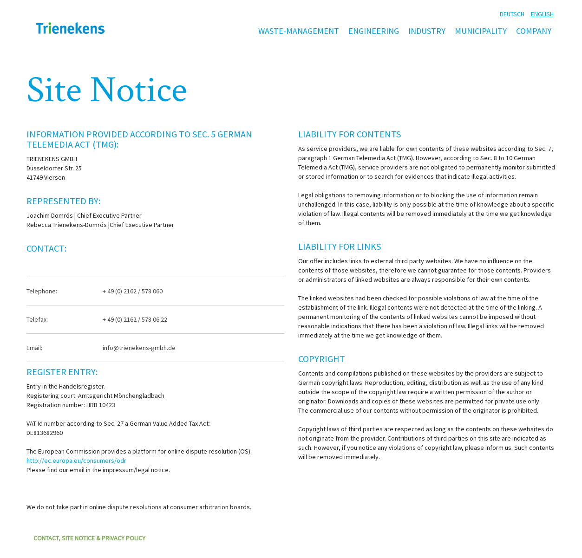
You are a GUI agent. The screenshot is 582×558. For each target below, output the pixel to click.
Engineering (373, 31)
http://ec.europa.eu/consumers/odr (76, 460)
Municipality (481, 31)
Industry (426, 31)
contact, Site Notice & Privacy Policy (89, 538)
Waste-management (298, 31)
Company (533, 31)
